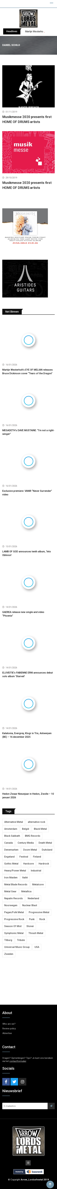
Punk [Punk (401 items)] (32, 919)
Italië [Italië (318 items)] (25, 877)
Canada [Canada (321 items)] (8, 842)
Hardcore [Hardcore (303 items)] (28, 863)
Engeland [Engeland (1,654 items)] (9, 856)
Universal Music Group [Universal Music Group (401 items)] (17, 947)
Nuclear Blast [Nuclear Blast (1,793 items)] (29, 905)
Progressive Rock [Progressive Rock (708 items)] (14, 919)
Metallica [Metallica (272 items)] (26, 891)
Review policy (9, 1028)
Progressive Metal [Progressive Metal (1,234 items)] (39, 912)
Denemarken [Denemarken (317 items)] (11, 849)
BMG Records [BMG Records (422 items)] (32, 835)
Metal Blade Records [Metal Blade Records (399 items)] (15, 884)
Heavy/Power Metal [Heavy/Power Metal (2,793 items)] (15, 870)
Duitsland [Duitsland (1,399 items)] (47, 849)
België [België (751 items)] (25, 828)
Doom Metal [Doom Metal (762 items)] (30, 849)
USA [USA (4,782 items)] (37, 947)
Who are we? (9, 1024)
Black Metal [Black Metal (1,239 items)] (40, 828)
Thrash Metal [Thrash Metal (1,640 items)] (35, 933)
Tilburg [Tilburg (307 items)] (8, 940)
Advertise (7, 1033)
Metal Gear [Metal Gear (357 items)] (10, 891)
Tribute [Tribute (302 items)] (21, 940)
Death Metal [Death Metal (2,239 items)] (45, 842)
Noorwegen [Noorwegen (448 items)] (10, 905)
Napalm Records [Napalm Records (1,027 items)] (13, 898)
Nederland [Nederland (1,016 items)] (33, 898)
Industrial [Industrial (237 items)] (36, 870)
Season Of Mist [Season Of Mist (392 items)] (13, 926)
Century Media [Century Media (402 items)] (26, 842)
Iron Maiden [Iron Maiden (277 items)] (10, 877)
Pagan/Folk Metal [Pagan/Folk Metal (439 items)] (14, 912)
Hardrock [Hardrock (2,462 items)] (44, 863)
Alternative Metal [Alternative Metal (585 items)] (13, 822)
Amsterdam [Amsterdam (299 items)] (10, 828)
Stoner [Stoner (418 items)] (30, 926)
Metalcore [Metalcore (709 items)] (38, 884)
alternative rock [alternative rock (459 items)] (36, 822)
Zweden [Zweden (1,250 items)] (8, 954)
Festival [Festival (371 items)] (23, 856)
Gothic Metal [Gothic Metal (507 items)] (11, 863)
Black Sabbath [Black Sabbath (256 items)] (12, 835)
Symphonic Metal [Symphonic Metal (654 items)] (14, 933)
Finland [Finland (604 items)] (37, 856)
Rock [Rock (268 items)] (42, 919)
